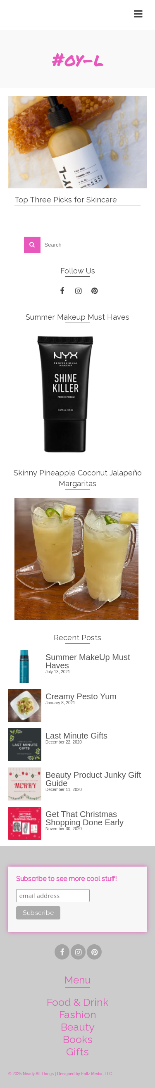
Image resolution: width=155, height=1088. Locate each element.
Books (78, 1039)
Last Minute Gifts (76, 735)
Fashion (77, 1014)
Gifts (77, 1051)
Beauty (78, 1027)
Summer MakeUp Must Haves (87, 661)
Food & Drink (77, 1002)
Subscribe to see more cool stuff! (66, 879)
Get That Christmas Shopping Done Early (84, 818)
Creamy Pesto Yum (81, 696)
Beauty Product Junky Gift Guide (93, 778)
